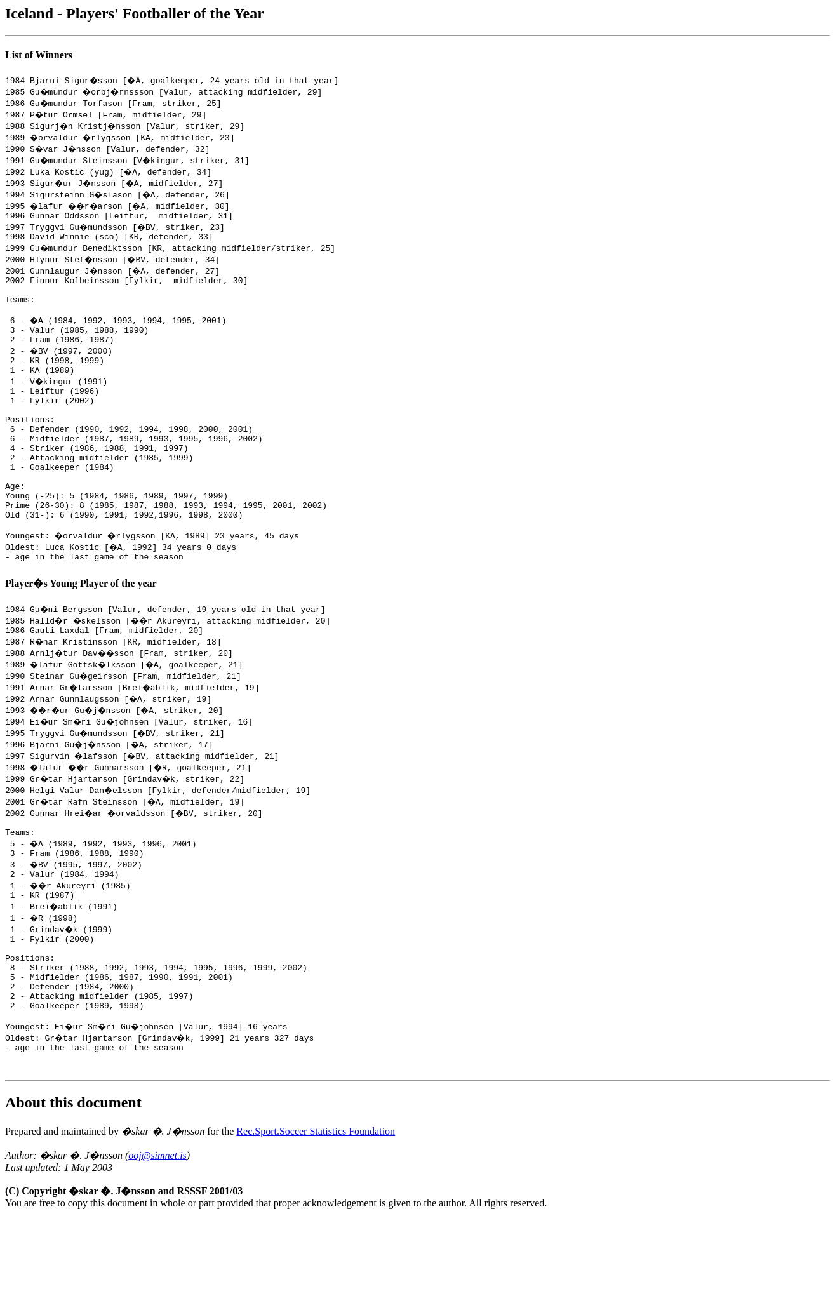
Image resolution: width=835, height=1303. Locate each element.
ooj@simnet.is (157, 1239)
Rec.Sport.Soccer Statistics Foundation (315, 1215)
